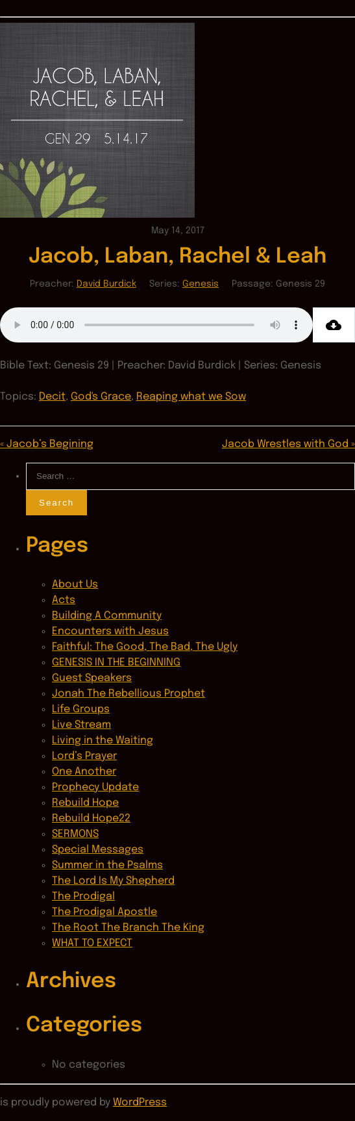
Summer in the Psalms (107, 865)
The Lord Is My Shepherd (113, 880)
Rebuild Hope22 (91, 818)
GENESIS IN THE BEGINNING (116, 662)
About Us (75, 584)
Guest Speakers (92, 678)
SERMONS (75, 834)
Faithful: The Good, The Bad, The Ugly (145, 646)
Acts (63, 600)
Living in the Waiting (102, 740)
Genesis (200, 284)
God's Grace (101, 396)
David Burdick (106, 284)
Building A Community (107, 615)
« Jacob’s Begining (46, 444)
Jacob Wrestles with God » (288, 444)
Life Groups (81, 709)
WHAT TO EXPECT (92, 943)
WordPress (140, 1102)
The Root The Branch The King (128, 927)
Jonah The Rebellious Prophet (128, 693)
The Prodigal (83, 896)
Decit (52, 396)
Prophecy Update (95, 787)
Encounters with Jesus (110, 631)
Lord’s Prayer (84, 756)
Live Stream (81, 724)
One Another (84, 771)
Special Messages (97, 849)
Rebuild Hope (85, 802)
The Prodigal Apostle (104, 912)
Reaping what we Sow (191, 396)
